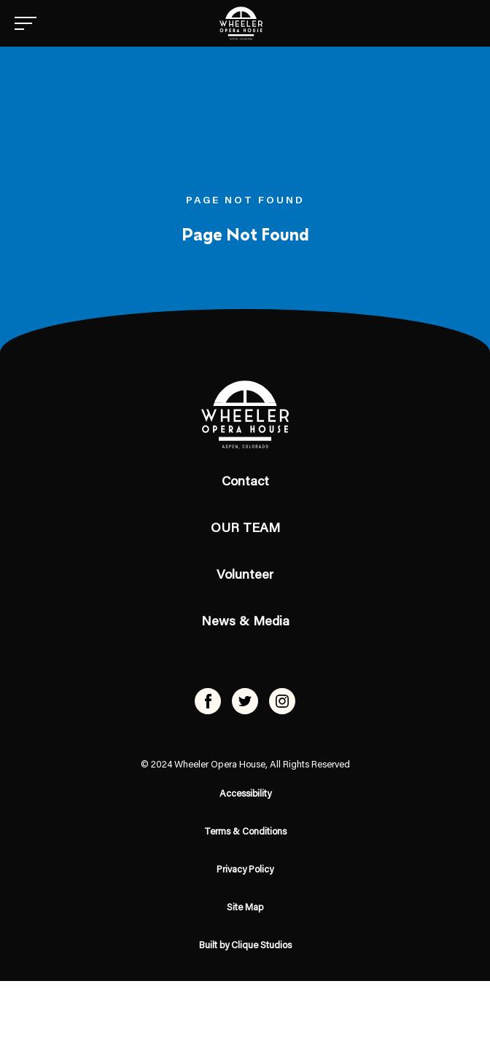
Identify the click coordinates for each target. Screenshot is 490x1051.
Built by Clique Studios (245, 945)
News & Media (245, 622)
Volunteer (245, 575)
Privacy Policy (245, 870)
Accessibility (245, 794)
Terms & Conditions (245, 832)
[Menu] (25, 23)
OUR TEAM (245, 529)
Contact (245, 482)
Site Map (245, 908)
